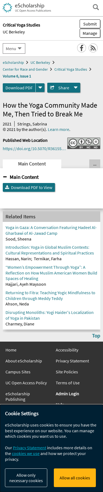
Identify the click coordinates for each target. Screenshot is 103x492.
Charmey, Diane (19, 324)
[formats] (40, 87)
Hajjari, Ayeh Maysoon (25, 284)
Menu (11, 48)
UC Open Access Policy (26, 382)
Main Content (32, 164)
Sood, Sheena (18, 239)
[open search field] (95, 7)
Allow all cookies (75, 477)
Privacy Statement (72, 361)
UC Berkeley (14, 32)
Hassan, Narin (18, 258)
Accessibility (67, 350)
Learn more (58, 129)
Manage (88, 33)
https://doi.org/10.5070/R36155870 (35, 148)
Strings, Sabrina (32, 124)
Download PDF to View (31, 187)
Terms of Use (68, 382)
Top (96, 335)
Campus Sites (17, 371)
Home (10, 350)
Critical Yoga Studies (70, 69)
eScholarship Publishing (17, 396)
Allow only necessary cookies (26, 477)
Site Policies (67, 371)
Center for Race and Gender (25, 69)
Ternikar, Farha (48, 258)
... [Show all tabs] (94, 164)
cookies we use (26, 453)
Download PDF (19, 87)
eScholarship (13, 62)
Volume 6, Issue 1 (17, 76)
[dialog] (51, 448)
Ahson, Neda (17, 304)
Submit (90, 24)
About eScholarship (23, 361)
